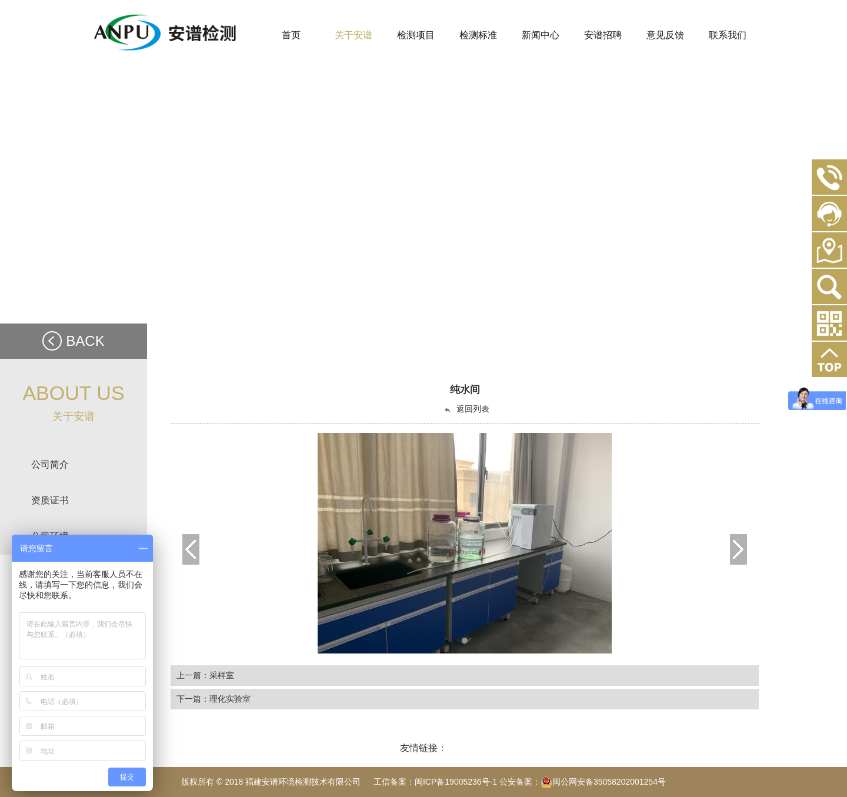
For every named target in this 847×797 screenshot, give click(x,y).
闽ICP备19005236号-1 (456, 781)
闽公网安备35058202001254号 (603, 781)
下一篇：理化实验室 (213, 698)
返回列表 (466, 409)
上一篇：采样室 (205, 675)
